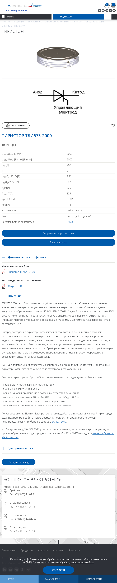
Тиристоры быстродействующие (88, 21)
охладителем (59, 421)
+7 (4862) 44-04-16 (24, 506)
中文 (25, 5)
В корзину (18, 125)
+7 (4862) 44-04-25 (24, 531)
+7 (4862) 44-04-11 (25, 494)
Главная (6, 21)
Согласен (58, 570)
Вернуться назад (19, 462)
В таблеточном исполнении (55, 21)
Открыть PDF (15, 286)
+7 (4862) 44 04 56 (16, 10)
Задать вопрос (58, 242)
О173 (70, 221)
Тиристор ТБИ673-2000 (21, 272)
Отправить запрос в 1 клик (58, 233)
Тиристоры (32, 21)
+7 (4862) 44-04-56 (25, 519)
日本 (20, 5)
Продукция (18, 21)
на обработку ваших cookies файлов (75, 562)
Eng (14, 5)
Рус (9, 5)
